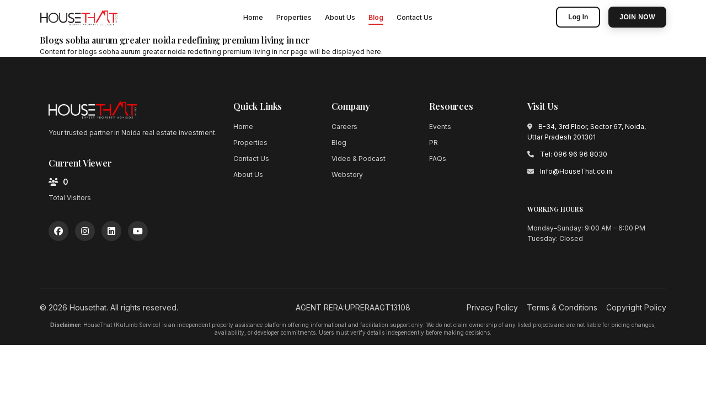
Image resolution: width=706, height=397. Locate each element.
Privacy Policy (492, 307)
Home (253, 17)
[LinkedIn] (111, 231)
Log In (578, 17)
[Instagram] (85, 231)
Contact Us (414, 17)
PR (433, 142)
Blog (375, 17)
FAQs (437, 158)
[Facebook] (58, 231)
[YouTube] (138, 231)
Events (440, 126)
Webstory (347, 174)
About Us (340, 17)
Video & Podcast (358, 158)
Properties (294, 17)
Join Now (637, 17)
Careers (344, 126)
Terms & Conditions (562, 307)
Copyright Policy (636, 307)
